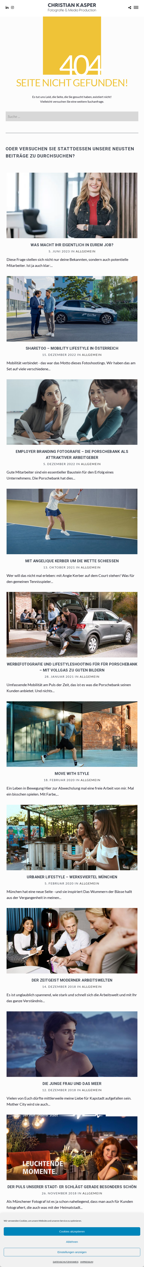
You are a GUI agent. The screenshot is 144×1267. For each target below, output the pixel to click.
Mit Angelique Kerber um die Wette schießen (72, 561)
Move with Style (72, 773)
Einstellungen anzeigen (71, 1252)
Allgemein (86, 251)
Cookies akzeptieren (72, 1231)
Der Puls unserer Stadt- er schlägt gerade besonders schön (72, 1187)
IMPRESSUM (86, 1261)
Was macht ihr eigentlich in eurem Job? (72, 245)
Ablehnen (72, 1241)
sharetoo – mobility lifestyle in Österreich (72, 348)
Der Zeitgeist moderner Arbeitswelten (72, 980)
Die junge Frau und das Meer (72, 1083)
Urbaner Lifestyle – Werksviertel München (72, 877)
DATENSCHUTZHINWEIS (65, 1261)
